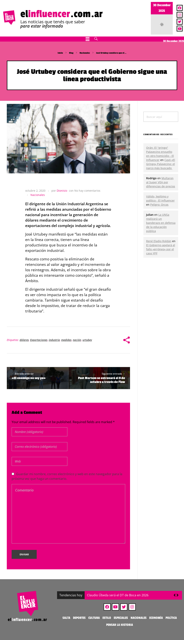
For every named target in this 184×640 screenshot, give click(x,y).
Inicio (60, 53)
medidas (66, 340)
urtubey (87, 340)
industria (54, 340)
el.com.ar (61, 14)
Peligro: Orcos (159, 204)
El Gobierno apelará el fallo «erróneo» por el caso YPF (160, 249)
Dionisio (62, 190)
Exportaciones (38, 340)
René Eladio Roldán (158, 241)
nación (77, 340)
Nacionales (85, 53)
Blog (71, 53)
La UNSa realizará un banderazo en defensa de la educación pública (160, 223)
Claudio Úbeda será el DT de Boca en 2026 (117, 595)
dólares (24, 340)
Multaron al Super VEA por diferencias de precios (160, 182)
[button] (177, 595)
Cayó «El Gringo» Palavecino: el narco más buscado (160, 164)
